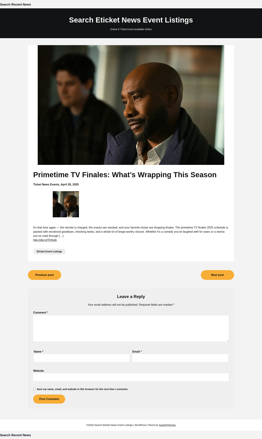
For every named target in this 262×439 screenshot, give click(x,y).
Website (38, 370)
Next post (217, 274)
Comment (40, 312)
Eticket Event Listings (49, 251)
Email (137, 351)
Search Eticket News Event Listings (131, 20)
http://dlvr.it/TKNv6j (45, 240)
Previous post (44, 274)
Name (38, 351)
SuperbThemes (167, 425)
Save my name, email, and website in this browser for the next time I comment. (82, 389)
